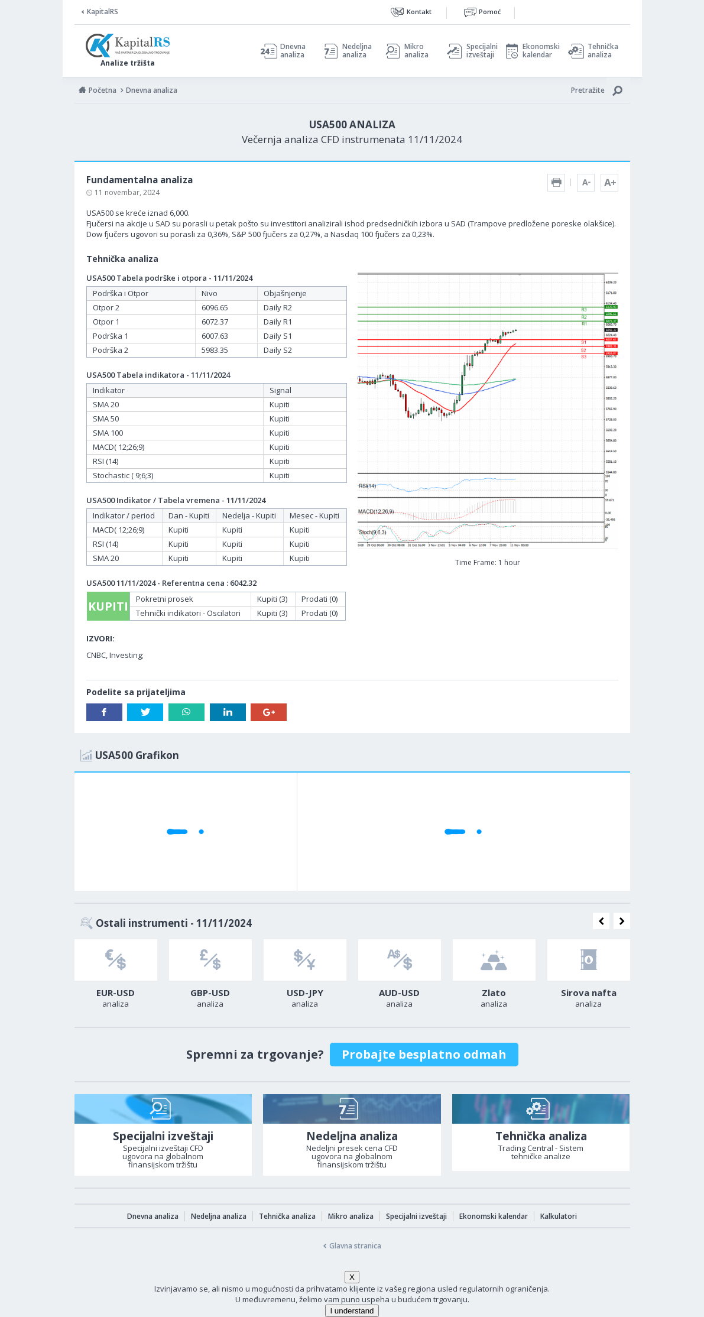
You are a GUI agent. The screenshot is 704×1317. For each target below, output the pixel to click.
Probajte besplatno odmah (424, 1054)
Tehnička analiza (603, 51)
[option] (116, 977)
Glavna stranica (355, 1246)
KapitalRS (102, 12)
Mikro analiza (416, 51)
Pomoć (490, 11)
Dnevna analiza (293, 51)
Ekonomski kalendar (539, 51)
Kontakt (419, 11)
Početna (102, 90)
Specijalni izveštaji (478, 51)
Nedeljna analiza (357, 51)
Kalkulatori (558, 1216)
